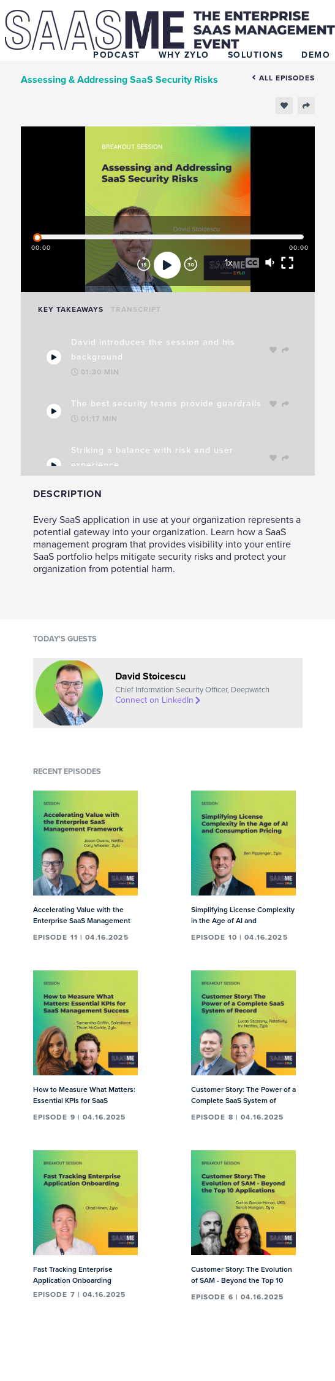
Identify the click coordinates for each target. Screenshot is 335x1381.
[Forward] (190, 265)
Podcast (116, 55)
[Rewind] (144, 265)
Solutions (256, 55)
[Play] (167, 265)
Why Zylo (184, 55)
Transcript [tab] (136, 309)
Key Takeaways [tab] (71, 309)
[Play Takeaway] (54, 357)
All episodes (283, 78)
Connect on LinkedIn (158, 700)
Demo (315, 55)
